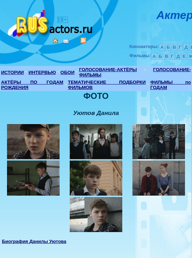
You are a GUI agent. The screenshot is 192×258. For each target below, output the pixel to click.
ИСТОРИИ (12, 72)
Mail (66, 41)
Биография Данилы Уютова (34, 241)
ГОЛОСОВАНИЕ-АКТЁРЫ (108, 69)
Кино (51, 22)
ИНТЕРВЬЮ (42, 72)
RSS (83, 40)
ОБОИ (68, 72)
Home (55, 40)
